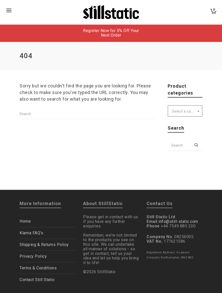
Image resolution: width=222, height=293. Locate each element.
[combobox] (185, 111)
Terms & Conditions (38, 268)
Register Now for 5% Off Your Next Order (111, 33)
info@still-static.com (178, 221)
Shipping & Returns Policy (44, 244)
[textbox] (185, 111)
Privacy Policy (33, 256)
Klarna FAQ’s (31, 232)
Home (25, 221)
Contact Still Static (37, 279)
